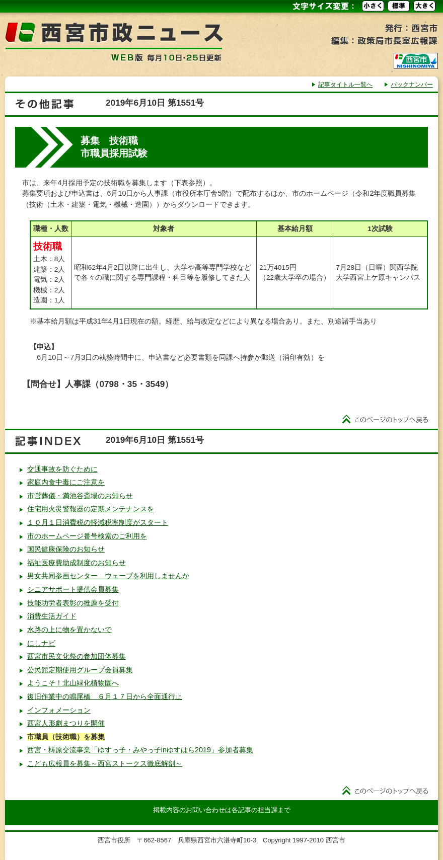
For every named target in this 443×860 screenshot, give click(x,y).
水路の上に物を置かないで (69, 630)
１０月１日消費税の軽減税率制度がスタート (97, 522)
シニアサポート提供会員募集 (73, 589)
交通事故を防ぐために (62, 469)
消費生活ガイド (52, 616)
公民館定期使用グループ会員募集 (80, 670)
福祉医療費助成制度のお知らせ (76, 563)
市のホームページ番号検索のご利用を (87, 536)
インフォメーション (59, 710)
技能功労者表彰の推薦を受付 (73, 603)
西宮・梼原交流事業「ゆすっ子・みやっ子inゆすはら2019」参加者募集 (140, 750)
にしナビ (41, 643)
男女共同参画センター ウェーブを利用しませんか (108, 576)
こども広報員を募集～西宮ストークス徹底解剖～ (104, 763)
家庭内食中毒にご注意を (66, 482)
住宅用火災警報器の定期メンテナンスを (90, 509)
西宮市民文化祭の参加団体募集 (76, 656)
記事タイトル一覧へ (345, 85)
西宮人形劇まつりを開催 (66, 723)
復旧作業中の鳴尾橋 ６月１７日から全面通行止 (104, 696)
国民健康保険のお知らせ (66, 549)
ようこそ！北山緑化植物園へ (73, 683)
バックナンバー (412, 85)
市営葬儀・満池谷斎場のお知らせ (80, 496)
